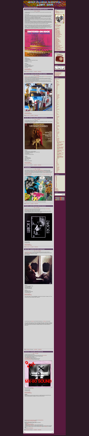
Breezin (33, 321)
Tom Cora (37, 77)
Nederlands (57, 189)
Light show (56, 190)
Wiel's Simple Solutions (58, 72)
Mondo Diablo (57, 39)
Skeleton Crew (27, 76)
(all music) (31, 82)
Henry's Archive (57, 35)
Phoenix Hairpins (57, 31)
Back (24, 432)
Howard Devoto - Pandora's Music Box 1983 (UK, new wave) (60, 156)
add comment (27, 115)
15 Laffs (26, 357)
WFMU (56, 29)
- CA (56, 178)
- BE (56, 177)
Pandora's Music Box (58, 48)
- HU (56, 180)
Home (56, 10)
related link (39, 71)
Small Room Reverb (58, 36)
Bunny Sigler (30, 252)
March (57, 99)
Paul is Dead (45, 171)
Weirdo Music (57, 28)
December (57, 94)
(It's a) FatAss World (28, 358)
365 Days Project (29, 173)
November (57, 95)
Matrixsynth (57, 43)
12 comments (27, 349)
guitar (25, 253)
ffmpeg (46, 426)
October (57, 83)
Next (52, 432)
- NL (56, 183)
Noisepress (57, 44)
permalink (35, 71)
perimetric (56, 38)
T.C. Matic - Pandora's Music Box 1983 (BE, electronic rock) (60, 145)
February (57, 122)
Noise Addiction (57, 49)
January (57, 104)
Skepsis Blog (57, 75)
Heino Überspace (57, 46)
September (58, 84)
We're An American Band (28, 359)
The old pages (57, 26)
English (38, 75)
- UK (56, 184)
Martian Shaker (57, 32)
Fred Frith (45, 76)
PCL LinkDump (57, 30)
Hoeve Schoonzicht (58, 73)
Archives (56, 77)
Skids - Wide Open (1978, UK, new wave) (60, 142)
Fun (55, 187)
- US (36, 75)
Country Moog (47, 208)
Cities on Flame (57, 37)
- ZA (56, 186)
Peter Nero (34, 122)
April (57, 89)
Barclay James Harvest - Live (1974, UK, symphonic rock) (60, 151)
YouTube (44, 321)
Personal (56, 188)
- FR (56, 179)
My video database (58, 25)
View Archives (57, 79)
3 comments (27, 429)
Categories (57, 174)
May (56, 88)
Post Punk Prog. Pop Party (59, 47)
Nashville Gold (27, 209)
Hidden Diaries (57, 41)
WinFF (40, 426)
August (57, 85)
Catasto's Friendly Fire (58, 45)
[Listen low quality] (27, 112)
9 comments (27, 71)
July (57, 86)
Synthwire (56, 42)
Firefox (27, 423)
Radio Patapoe (57, 74)
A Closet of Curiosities (58, 34)
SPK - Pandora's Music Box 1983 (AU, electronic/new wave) (60, 154)
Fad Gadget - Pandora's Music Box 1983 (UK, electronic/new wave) (60, 148)
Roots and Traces (57, 40)
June (57, 87)
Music (34, 75)
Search (56, 192)
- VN (56, 185)
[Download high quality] (28, 69)
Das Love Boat (44, 355)
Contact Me (57, 11)
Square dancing (57, 33)
